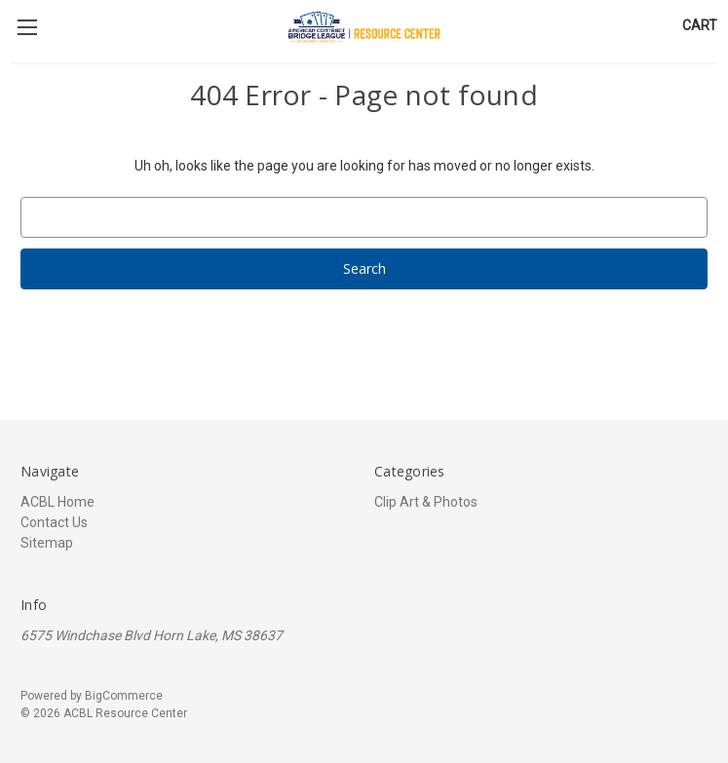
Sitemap (46, 543)
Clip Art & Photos (426, 502)
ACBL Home (57, 502)
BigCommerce (124, 696)
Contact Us (54, 522)
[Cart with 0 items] (699, 26)
